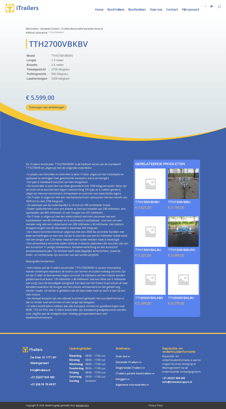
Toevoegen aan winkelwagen (46, 107)
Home (99, 10)
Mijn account (190, 10)
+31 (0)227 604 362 (173, 378)
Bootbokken (137, 10)
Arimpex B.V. (82, 405)
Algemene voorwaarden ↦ (132, 384)
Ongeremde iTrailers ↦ (130, 368)
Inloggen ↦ (122, 379)
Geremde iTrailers (50, 28)
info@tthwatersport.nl (177, 382)
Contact (172, 10)
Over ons (156, 10)
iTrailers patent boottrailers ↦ (135, 373)
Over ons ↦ (123, 356)
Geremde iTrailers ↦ (128, 362)
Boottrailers (115, 10)
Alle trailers (32, 28)
